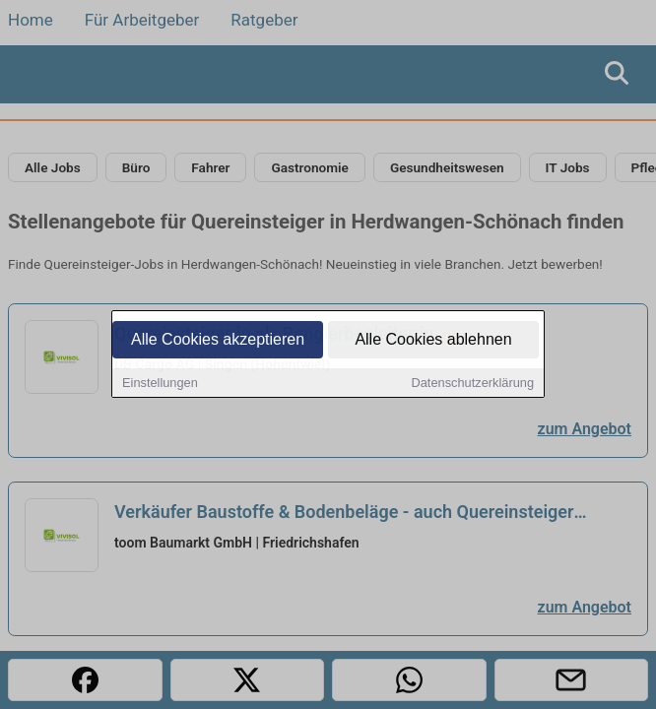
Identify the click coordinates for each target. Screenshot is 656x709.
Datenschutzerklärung (473, 384)
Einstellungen (160, 384)
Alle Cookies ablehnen (433, 341)
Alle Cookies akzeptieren (217, 341)
